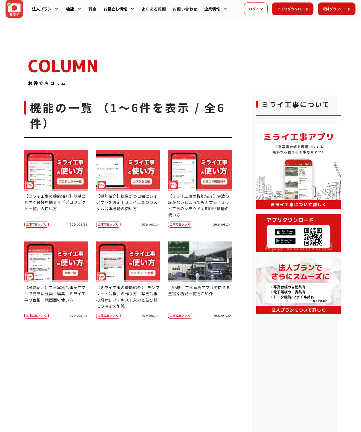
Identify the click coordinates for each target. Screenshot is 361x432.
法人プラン (41, 9)
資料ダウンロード (337, 8)
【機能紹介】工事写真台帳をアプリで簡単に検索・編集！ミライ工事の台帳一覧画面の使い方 (55, 294)
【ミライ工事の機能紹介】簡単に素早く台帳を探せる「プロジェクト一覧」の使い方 (55, 202)
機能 (70, 9)
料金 (92, 9)
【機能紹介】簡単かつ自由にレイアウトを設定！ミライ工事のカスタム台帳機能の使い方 (127, 202)
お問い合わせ (185, 9)
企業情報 (212, 9)
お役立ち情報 (115, 9)
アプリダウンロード (292, 8)
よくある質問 (154, 9)
